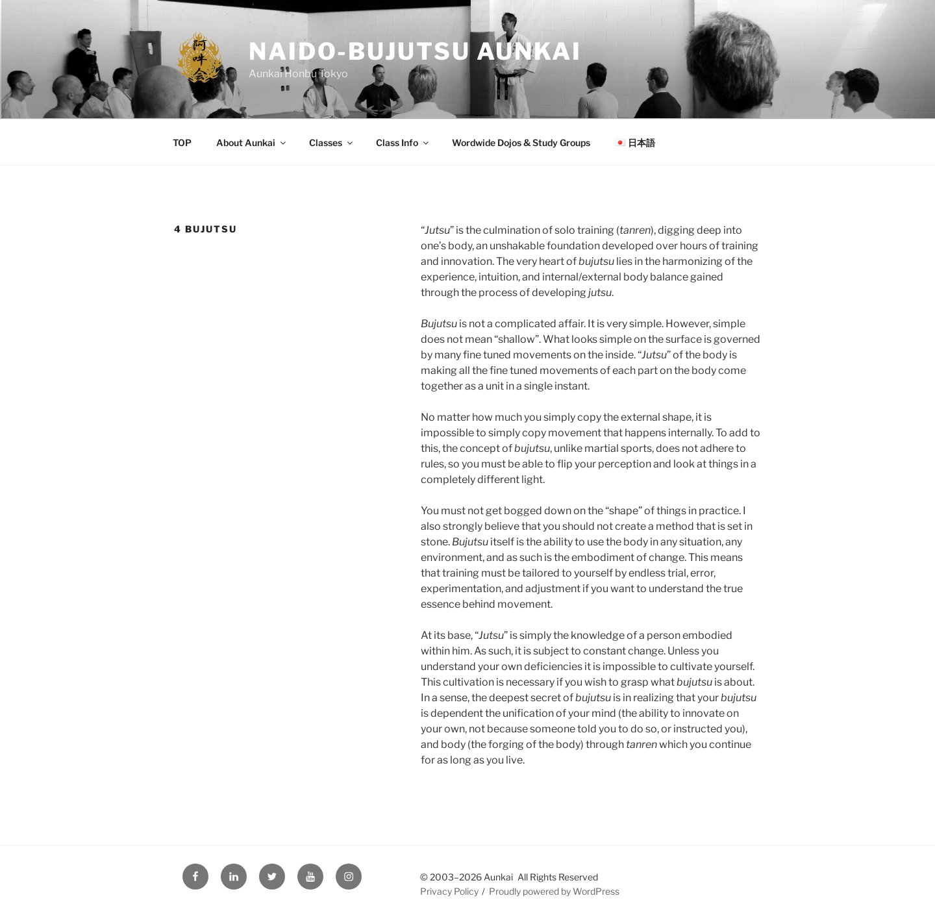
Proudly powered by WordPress (554, 891)
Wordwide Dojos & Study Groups (521, 142)
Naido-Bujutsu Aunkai (415, 51)
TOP (182, 142)
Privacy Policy (449, 891)
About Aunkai (252, 142)
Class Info (403, 142)
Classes (332, 142)
